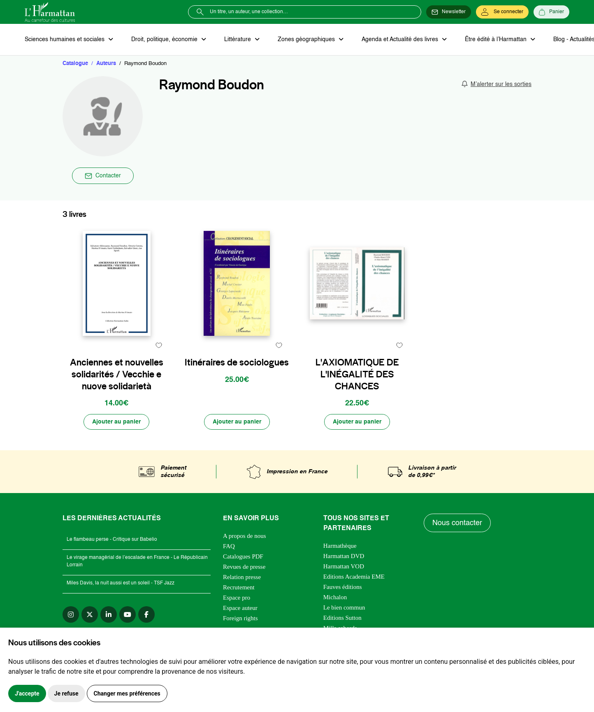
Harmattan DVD (343, 556)
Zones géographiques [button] (307, 39)
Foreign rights (240, 618)
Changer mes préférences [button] (127, 693)
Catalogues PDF (243, 556)
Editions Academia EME (354, 576)
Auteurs (106, 63)
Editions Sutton (342, 617)
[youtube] (127, 614)
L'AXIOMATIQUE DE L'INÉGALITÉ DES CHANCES (357, 374)
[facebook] (146, 614)
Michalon (335, 597)
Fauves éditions (342, 587)
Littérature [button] (238, 39)
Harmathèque (340, 545)
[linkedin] (108, 614)
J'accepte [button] (27, 693)
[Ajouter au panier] (116, 422)
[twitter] (89, 614)
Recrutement (239, 587)
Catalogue (75, 63)
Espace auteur (240, 608)
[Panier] (551, 12)
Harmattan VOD (343, 566)
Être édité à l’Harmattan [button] (496, 39)
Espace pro (236, 597)
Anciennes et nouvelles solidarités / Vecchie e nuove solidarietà (116, 374)
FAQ (229, 546)
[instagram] (71, 614)
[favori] (158, 345)
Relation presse (242, 577)
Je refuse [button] (66, 693)
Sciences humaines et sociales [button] (65, 39)
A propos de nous (244, 536)
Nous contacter (457, 523)
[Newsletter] (448, 12)
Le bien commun (344, 607)
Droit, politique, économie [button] (165, 39)
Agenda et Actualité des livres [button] (401, 39)
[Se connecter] (502, 12)
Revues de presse (244, 566)
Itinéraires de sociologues (237, 362)
